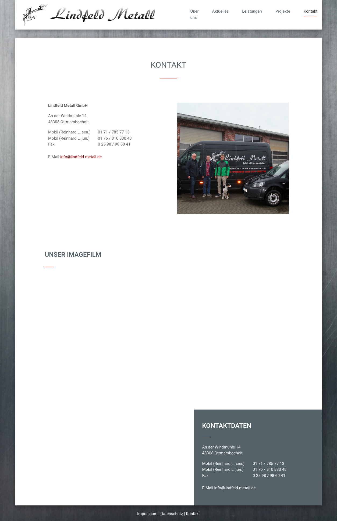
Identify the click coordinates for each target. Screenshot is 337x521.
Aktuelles (220, 11)
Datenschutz (172, 513)
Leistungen (252, 11)
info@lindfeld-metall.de (81, 156)
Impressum (147, 513)
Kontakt (311, 11)
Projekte (282, 11)
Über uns (194, 14)
